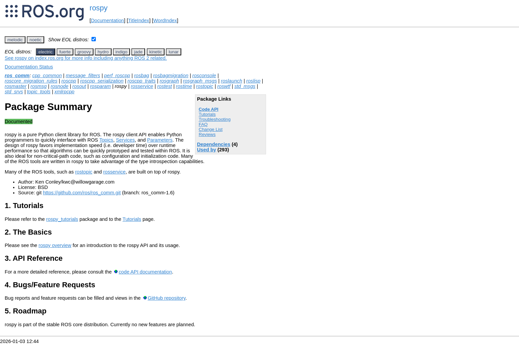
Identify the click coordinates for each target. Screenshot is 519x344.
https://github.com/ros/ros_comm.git (82, 192)
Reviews (207, 134)
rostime (184, 86)
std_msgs (244, 86)
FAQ (203, 124)
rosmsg (38, 86)
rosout (79, 86)
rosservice (142, 86)
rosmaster (15, 86)
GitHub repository (167, 298)
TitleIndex (138, 20)
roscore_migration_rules (31, 81)
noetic (35, 39)
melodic (15, 39)
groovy (84, 51)
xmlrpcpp (64, 91)
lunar (174, 51)
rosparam (100, 86)
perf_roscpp (117, 75)
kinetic (155, 51)
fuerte (65, 51)
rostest (164, 86)
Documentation (107, 20)
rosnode (59, 86)
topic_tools (39, 91)
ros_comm (17, 75)
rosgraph (169, 81)
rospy (98, 8)
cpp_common (47, 75)
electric (46, 51)
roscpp (68, 81)
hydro (103, 51)
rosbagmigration (170, 75)
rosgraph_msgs (200, 81)
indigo (122, 51)
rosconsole (204, 75)
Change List (210, 129)
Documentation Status (29, 66)
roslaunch (231, 81)
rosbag (141, 75)
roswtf (223, 86)
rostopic (204, 86)
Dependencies (213, 144)
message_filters (83, 75)
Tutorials (207, 114)
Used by (206, 149)
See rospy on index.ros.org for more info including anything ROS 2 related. (86, 58)
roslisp (253, 81)
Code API (208, 109)
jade (138, 51)
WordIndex (165, 20)
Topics (106, 140)
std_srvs (14, 91)
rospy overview (55, 245)
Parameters (160, 140)
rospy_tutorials (62, 219)
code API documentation (145, 272)
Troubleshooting (215, 119)
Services (125, 140)
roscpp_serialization (102, 81)
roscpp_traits (142, 81)
